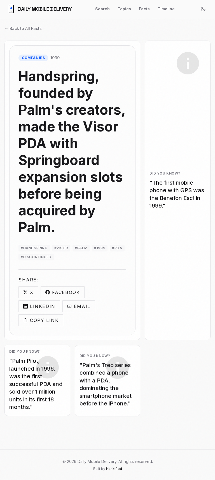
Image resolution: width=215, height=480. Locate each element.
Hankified (114, 469)
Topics (124, 8)
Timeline (166, 8)
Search (102, 8)
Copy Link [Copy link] (41, 320)
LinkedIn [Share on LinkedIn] (39, 306)
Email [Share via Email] (78, 306)
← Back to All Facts (23, 28)
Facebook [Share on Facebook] (62, 292)
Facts (144, 8)
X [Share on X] (28, 292)
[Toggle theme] (203, 9)
